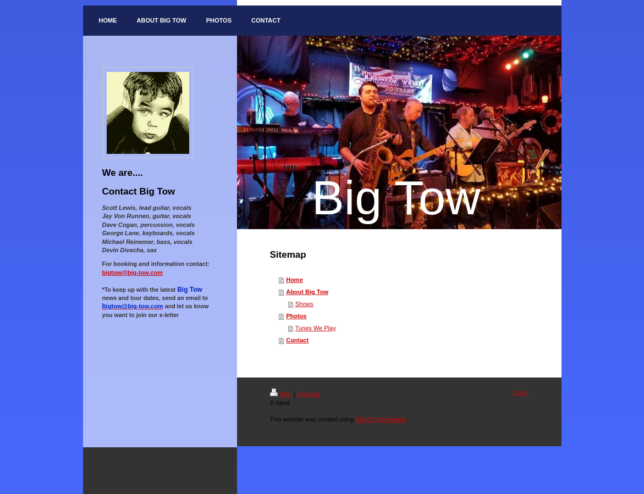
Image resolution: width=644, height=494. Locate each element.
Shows (304, 304)
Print (281, 394)
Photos (296, 316)
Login (521, 392)
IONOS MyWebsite (380, 419)
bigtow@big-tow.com (132, 272)
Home (294, 279)
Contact (297, 340)
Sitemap (308, 394)
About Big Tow (307, 291)
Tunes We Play (315, 328)
